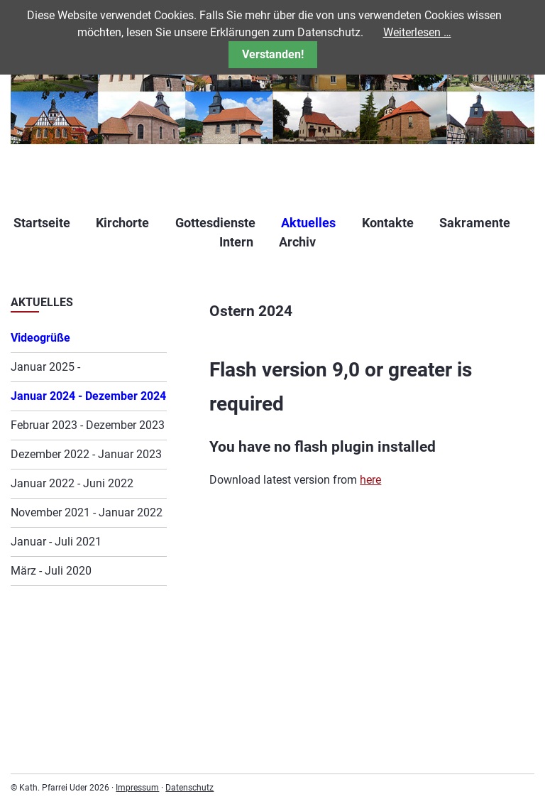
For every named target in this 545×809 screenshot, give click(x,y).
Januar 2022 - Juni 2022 (72, 483)
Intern (236, 241)
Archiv (297, 241)
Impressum (137, 788)
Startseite (41, 222)
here (370, 480)
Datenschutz (189, 788)
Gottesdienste (215, 222)
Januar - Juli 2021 (56, 541)
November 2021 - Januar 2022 (87, 512)
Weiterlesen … (417, 32)
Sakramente (474, 222)
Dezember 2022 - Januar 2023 (86, 454)
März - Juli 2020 (51, 570)
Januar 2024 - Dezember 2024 (88, 396)
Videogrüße (40, 337)
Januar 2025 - (45, 367)
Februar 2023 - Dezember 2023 (88, 425)
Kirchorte (122, 222)
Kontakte (388, 222)
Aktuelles (308, 222)
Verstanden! (273, 54)
